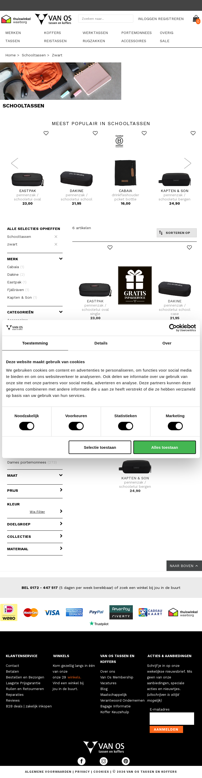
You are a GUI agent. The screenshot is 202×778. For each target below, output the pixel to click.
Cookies (101, 772)
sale (164, 41)
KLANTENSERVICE (21, 656)
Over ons (107, 671)
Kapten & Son (22, 297)
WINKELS (61, 656)
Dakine (16, 274)
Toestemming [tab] (35, 343)
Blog (104, 689)
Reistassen (55, 41)
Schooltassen (34, 55)
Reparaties (15, 695)
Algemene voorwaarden (49, 772)
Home (10, 55)
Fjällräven (18, 290)
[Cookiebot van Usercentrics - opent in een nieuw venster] (173, 328)
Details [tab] (101, 343)
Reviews (13, 700)
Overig (166, 33)
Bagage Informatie (115, 706)
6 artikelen (81, 228)
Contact (12, 666)
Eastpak (17, 282)
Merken (13, 33)
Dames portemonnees (32, 462)
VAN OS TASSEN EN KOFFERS (117, 659)
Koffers (52, 33)
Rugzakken (94, 41)
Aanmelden (166, 729)
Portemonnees (136, 33)
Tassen (12, 41)
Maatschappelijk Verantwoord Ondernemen (122, 697)
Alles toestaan (164, 447)
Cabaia (15, 267)
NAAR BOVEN (184, 566)
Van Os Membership (116, 677)
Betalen (12, 671)
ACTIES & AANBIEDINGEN (169, 656)
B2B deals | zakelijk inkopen (29, 706)
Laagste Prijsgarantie (23, 683)
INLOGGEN (147, 19)
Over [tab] (166, 343)
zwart (57, 55)
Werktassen (95, 33)
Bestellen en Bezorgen (25, 677)
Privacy (83, 772)
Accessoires (133, 41)
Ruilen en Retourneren (25, 689)
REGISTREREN (171, 19)
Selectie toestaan (100, 447)
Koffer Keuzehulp (114, 712)
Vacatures (108, 683)
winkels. (74, 677)
